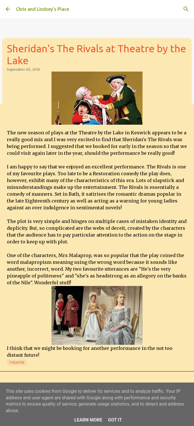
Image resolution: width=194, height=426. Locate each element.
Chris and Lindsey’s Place (42, 9)
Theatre (16, 362)
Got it (115, 420)
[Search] (186, 9)
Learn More (88, 420)
